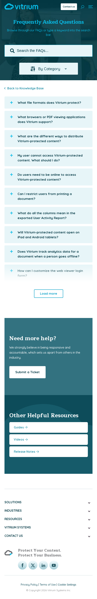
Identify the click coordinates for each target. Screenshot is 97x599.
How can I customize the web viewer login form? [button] (46, 273)
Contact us (69, 6)
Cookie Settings (67, 584)
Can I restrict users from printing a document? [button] (41, 196)
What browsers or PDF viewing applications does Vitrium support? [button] (47, 119)
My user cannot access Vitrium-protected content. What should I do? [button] (46, 157)
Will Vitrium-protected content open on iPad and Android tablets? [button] (44, 234)
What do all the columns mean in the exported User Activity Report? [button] (42, 215)
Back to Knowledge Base (25, 88)
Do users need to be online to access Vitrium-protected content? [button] (43, 176)
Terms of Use (48, 584)
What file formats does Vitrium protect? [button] (45, 102)
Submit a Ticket (27, 372)
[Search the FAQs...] (48, 51)
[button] (48, 68)
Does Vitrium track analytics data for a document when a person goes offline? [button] (44, 253)
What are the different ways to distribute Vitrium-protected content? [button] (46, 138)
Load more (48, 293)
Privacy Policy (29, 584)
